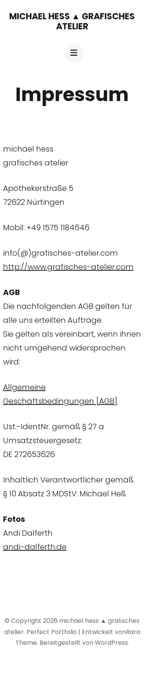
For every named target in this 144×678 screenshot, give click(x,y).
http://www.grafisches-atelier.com (68, 266)
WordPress (111, 642)
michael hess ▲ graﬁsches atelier (72, 21)
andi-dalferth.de (34, 546)
